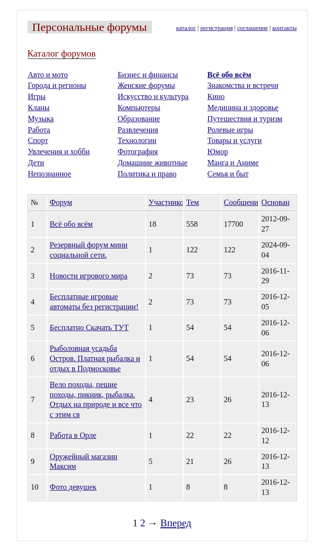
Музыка (41, 119)
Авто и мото (48, 75)
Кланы (39, 107)
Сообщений (243, 202)
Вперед (176, 522)
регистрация (216, 28)
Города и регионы (57, 85)
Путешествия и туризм (244, 119)
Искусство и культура (153, 96)
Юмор (217, 151)
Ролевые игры (230, 130)
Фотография (138, 151)
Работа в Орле (73, 435)
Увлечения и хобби (59, 151)
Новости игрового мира (89, 276)
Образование (139, 119)
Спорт (38, 140)
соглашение (252, 28)
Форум (61, 202)
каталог (186, 28)
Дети (36, 163)
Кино (216, 96)
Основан (276, 202)
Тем (192, 202)
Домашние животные (153, 163)
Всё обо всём (229, 75)
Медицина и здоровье (243, 107)
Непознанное (50, 174)
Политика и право (147, 174)
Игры (37, 96)
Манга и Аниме (233, 163)
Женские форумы (146, 85)
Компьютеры (139, 107)
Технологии (137, 140)
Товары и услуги (234, 140)
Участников (167, 202)
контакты (284, 28)
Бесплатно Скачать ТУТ (89, 327)
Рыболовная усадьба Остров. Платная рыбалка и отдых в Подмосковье (95, 358)
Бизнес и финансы (148, 75)
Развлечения (138, 130)
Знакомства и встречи (243, 85)
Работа (39, 130)
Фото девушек (73, 487)
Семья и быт (228, 174)
